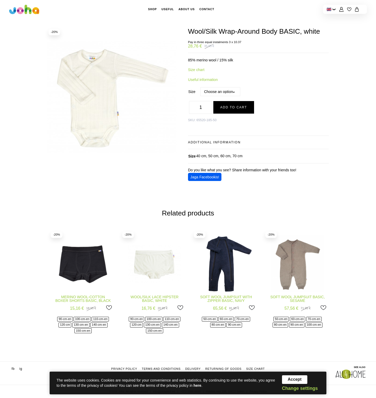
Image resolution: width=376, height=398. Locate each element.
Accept (295, 379)
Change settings (300, 388)
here (197, 385)
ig (20, 369)
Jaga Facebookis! (204, 177)
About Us (186, 9)
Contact (206, 9)
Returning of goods (223, 368)
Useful (167, 9)
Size (191, 92)
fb (13, 369)
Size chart (196, 70)
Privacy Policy (124, 368)
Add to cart (233, 107)
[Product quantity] (200, 107)
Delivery (193, 368)
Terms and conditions (161, 368)
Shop (152, 9)
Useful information (203, 80)
